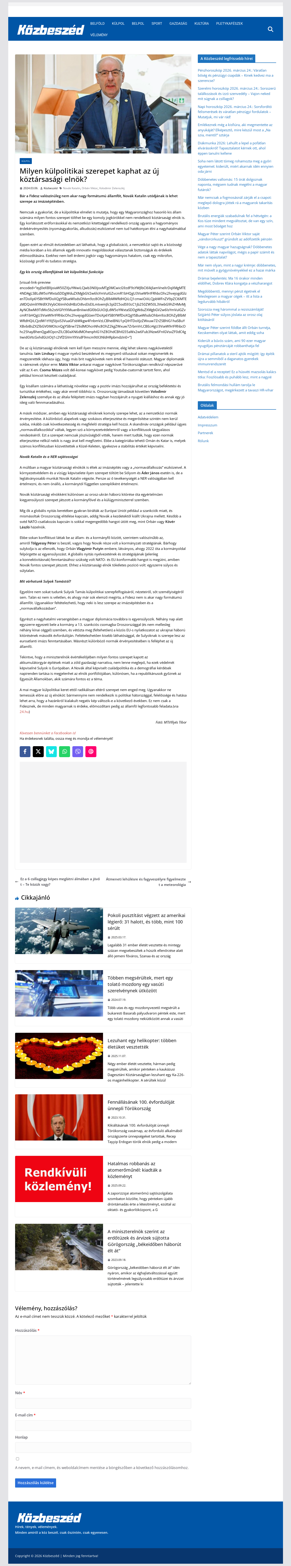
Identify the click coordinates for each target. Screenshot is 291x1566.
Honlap (21, 1437)
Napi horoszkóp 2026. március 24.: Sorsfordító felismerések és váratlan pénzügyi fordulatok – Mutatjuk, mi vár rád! (235, 111)
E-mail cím (25, 1415)
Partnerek (205, 433)
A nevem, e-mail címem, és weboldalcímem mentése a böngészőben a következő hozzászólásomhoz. (102, 1467)
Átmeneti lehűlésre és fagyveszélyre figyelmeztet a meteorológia (148, 882)
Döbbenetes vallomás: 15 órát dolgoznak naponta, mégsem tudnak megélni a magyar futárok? (232, 184)
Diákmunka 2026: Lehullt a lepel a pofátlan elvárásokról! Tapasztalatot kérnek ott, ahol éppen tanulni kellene (232, 148)
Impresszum (207, 425)
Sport (157, 24)
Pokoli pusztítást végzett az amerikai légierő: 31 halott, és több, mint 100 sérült (146, 921)
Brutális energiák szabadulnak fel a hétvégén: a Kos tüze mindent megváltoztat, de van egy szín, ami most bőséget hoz (235, 220)
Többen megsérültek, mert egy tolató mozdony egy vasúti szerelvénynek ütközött (140, 984)
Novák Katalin (71, 188)
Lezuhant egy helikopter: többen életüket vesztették (142, 1043)
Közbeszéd (50, 188)
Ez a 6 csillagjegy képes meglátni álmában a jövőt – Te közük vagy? (57, 882)
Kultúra (202, 24)
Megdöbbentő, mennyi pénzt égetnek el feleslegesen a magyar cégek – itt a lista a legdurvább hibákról (230, 296)
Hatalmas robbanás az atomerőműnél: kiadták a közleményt (134, 1169)
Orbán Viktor (90, 188)
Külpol (118, 24)
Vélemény (99, 35)
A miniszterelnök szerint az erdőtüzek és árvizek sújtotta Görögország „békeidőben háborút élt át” (144, 1241)
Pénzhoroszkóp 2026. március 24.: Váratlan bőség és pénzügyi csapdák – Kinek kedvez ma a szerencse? (235, 75)
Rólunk (203, 441)
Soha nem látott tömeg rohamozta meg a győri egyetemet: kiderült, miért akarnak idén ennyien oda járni (235, 166)
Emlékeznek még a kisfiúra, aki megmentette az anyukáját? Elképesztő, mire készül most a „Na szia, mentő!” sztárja (235, 129)
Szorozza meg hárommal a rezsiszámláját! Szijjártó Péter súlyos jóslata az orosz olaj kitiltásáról (231, 314)
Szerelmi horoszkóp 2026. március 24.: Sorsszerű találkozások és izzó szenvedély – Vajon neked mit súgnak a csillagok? (237, 93)
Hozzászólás (27, 1330)
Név (20, 1392)
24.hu (24, 711)
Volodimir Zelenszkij (112, 188)
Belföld (97, 24)
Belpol (138, 24)
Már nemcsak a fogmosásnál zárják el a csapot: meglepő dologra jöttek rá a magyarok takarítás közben (235, 202)
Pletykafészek (229, 24)
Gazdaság (178, 24)
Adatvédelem (208, 417)
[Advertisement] (104, 812)
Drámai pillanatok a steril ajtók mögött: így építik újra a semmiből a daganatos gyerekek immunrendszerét (236, 358)
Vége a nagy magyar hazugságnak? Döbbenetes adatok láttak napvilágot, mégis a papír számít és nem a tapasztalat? (236, 252)
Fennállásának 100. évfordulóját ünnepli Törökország (141, 1105)
